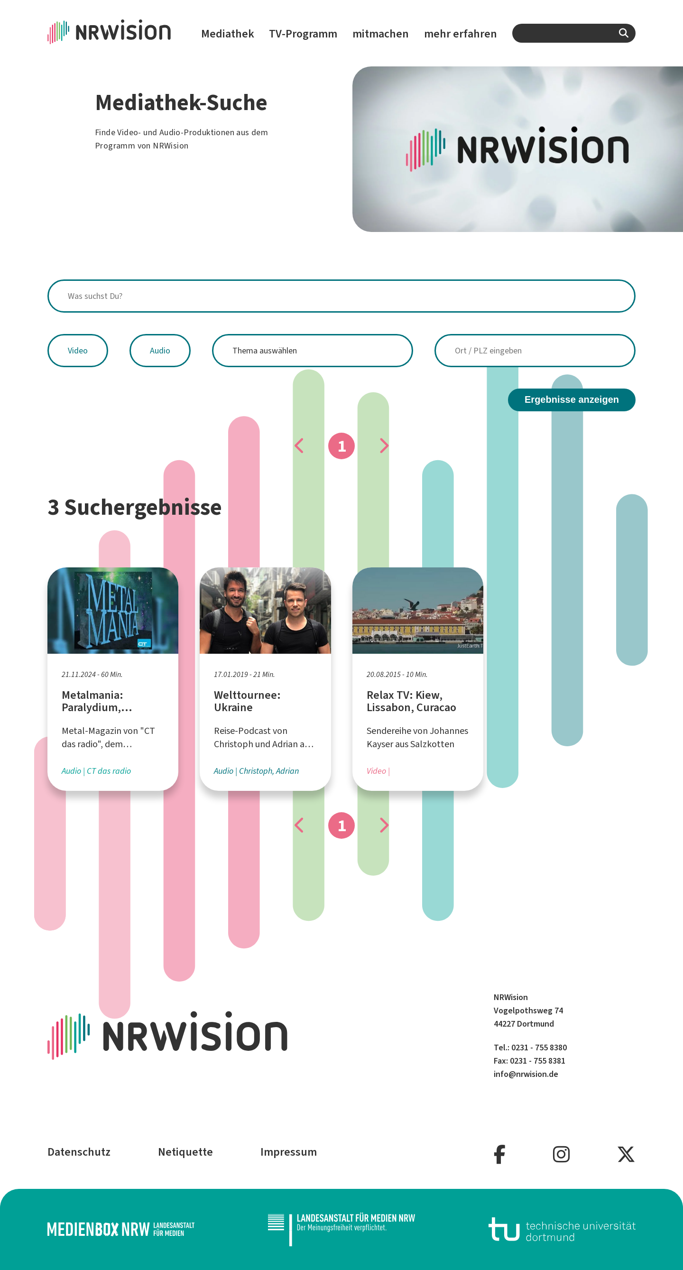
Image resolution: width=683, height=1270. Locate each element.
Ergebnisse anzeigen (572, 399)
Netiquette (185, 1151)
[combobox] (574, 33)
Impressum (288, 1151)
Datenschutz (79, 1151)
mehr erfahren (460, 33)
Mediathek (227, 33)
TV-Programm (303, 33)
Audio (160, 350)
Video (78, 350)
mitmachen (380, 33)
